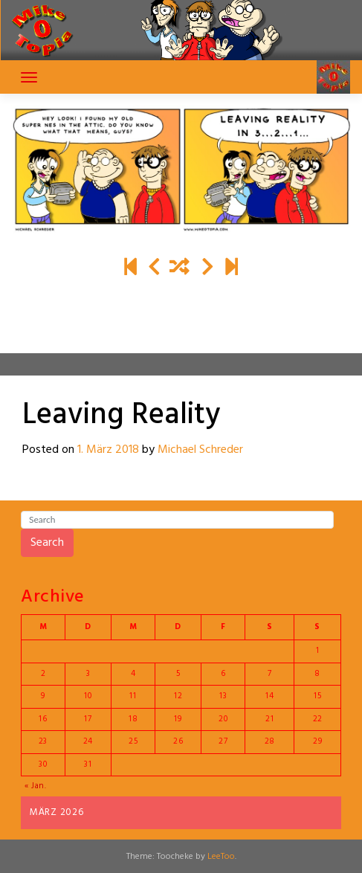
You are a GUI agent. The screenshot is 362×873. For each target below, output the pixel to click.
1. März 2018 (108, 450)
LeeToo (221, 856)
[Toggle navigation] (29, 77)
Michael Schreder (200, 450)
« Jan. (36, 786)
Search (47, 543)
